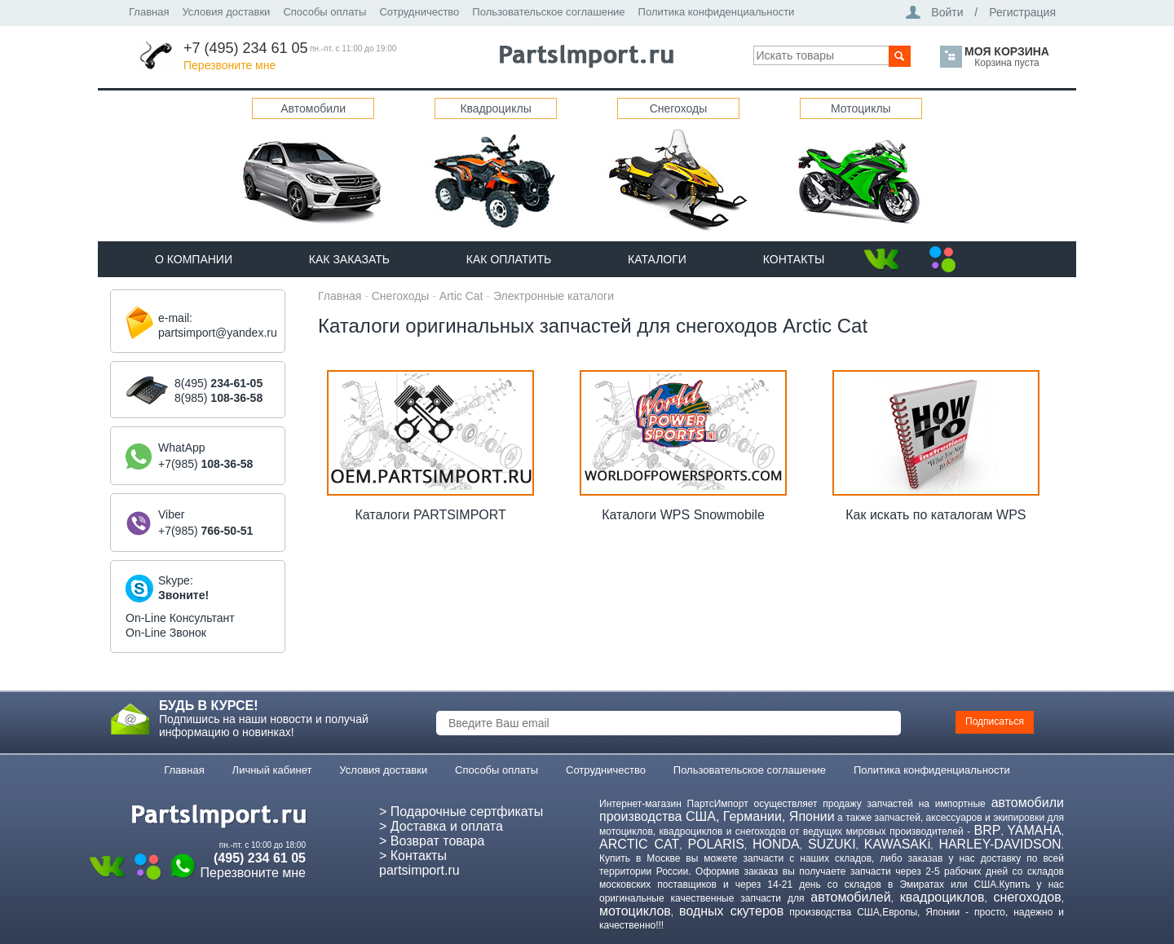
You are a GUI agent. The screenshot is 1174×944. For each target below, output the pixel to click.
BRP (987, 830)
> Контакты (413, 855)
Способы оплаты (324, 12)
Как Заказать (349, 259)
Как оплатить (508, 259)
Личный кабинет (272, 770)
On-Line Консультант (180, 617)
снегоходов (1027, 897)
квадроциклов (942, 897)
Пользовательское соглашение (548, 12)
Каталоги (657, 259)
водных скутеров (731, 911)
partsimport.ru (419, 870)
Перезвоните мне (229, 65)
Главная (149, 12)
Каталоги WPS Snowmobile (683, 515)
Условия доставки (226, 12)
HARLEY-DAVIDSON (999, 844)
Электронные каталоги (553, 295)
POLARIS (715, 844)
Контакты (794, 259)
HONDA (776, 844)
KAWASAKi (897, 844)
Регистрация (1022, 12)
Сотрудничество (419, 12)
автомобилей (850, 897)
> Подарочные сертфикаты (461, 811)
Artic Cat (461, 295)
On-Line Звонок (166, 632)
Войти (947, 12)
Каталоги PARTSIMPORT (430, 515)
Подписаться (994, 721)
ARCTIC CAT (639, 844)
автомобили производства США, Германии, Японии (831, 809)
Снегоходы (401, 295)
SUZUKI (832, 844)
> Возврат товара (431, 841)
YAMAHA (1034, 830)
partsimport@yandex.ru (217, 332)
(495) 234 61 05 (260, 858)
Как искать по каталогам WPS (935, 515)
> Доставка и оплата (441, 826)
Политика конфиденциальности (716, 12)
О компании (193, 259)
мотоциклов (635, 911)
